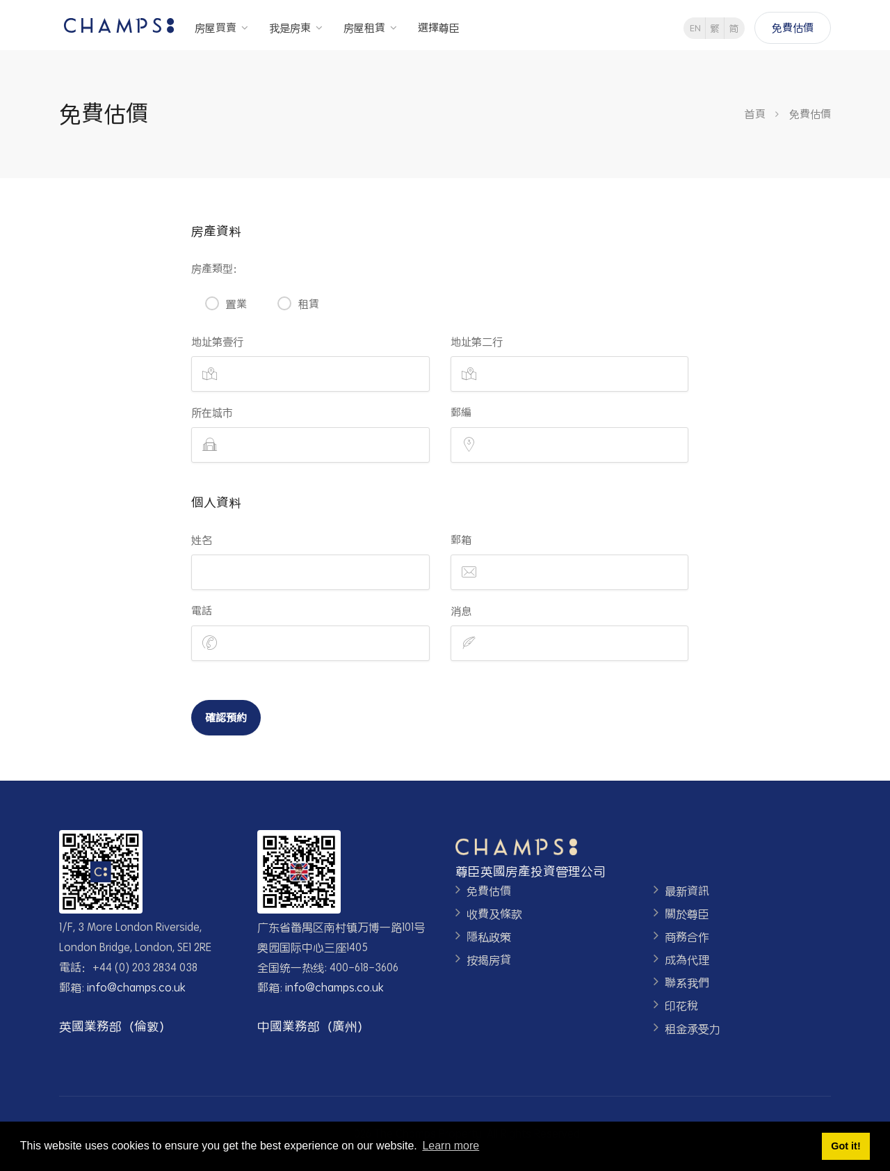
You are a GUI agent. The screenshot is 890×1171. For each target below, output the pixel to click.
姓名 (201, 539)
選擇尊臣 (439, 27)
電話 (201, 610)
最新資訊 (687, 891)
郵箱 (461, 539)
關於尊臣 (687, 914)
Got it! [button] (845, 1146)
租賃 (308, 303)
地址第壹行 (217, 341)
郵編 (461, 412)
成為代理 (687, 960)
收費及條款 (494, 914)
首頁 (755, 113)
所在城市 (212, 412)
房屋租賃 (364, 27)
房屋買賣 (215, 27)
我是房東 (290, 27)
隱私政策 (489, 937)
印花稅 (681, 1005)
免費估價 (793, 27)
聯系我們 (687, 982)
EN (695, 28)
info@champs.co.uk (136, 987)
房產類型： (217, 268)
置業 (236, 303)
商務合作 (687, 937)
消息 (461, 610)
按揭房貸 (489, 960)
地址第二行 (477, 341)
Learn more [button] (450, 1146)
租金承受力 (692, 1028)
